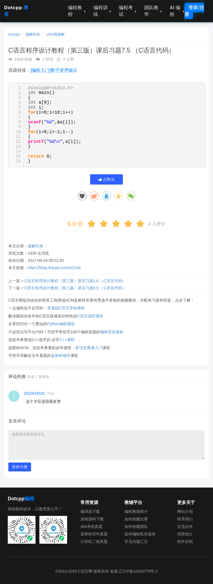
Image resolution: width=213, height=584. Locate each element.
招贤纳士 (185, 534)
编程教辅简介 (136, 511)
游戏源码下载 (92, 519)
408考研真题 (91, 526)
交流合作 (185, 526)
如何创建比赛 (136, 519)
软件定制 (185, 541)
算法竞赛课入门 (88, 348)
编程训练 (102, 11)
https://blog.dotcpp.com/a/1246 (54, 267)
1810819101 (34, 393)
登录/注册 (194, 11)
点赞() (106, 179)
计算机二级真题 (94, 541)
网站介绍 (185, 511)
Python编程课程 (61, 324)
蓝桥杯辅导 (60, 355)
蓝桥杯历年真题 (94, 534)
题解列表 (33, 34)
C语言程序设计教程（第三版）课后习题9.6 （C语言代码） (75, 288)
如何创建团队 (136, 526)
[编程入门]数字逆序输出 (54, 70)
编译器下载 (90, 511)
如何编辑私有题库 (140, 534)
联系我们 (185, 519)
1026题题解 (55, 34)
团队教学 (153, 11)
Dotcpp (14, 34)
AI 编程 (177, 11)
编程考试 (127, 11)
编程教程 (77, 11)
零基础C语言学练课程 (66, 308)
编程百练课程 (111, 332)
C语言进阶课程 (90, 316)
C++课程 (66, 339)
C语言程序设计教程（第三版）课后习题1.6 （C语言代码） (75, 281)
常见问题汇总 (136, 541)
